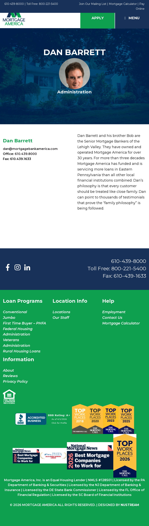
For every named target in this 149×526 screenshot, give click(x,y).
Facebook (8, 268)
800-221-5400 (48, 4)
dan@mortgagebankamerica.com (30, 149)
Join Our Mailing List (92, 4)
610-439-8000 (14, 4)
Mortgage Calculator (123, 4)
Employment (114, 312)
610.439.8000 (26, 154)
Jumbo (9, 318)
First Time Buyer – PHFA (24, 323)
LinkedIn (27, 268)
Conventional (15, 312)
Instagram (17, 268)
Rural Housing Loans (21, 351)
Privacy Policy (15, 381)
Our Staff (61, 318)
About (8, 370)
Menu (132, 18)
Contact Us (112, 318)
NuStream (130, 505)
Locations (61, 312)
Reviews (10, 376)
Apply (98, 18)
